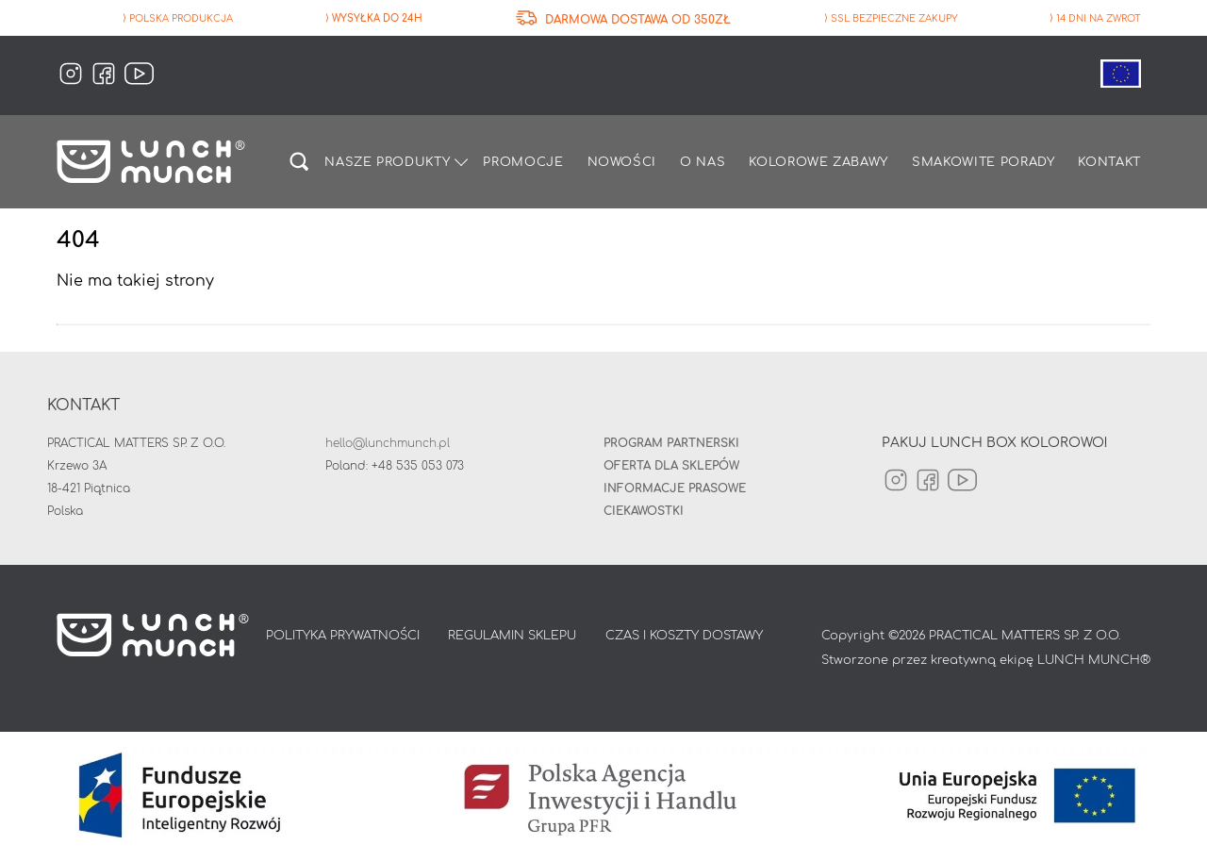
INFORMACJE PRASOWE (675, 488)
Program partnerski (671, 443)
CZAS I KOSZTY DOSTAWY (684, 635)
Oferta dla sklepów (671, 465)
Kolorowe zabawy (818, 162)
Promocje (523, 162)
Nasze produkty (387, 162)
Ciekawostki (644, 511)
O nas (702, 162)
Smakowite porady (983, 162)
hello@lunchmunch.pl (387, 443)
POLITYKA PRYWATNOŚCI (343, 635)
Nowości (622, 162)
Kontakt (1109, 162)
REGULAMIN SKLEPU (512, 635)
